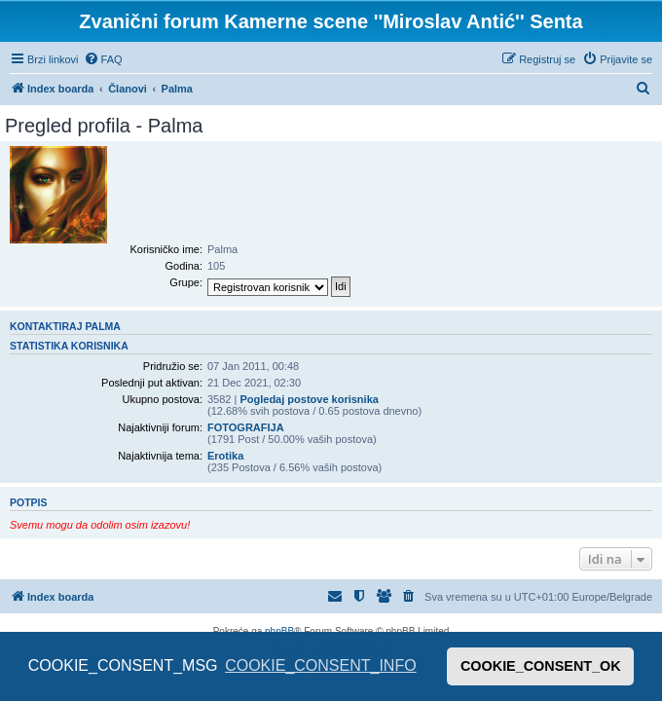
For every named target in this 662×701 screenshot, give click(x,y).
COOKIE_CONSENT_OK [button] (540, 666)
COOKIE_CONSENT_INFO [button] (320, 665)
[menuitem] (103, 59)
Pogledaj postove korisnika (308, 399)
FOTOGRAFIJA (245, 427)
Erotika (225, 455)
